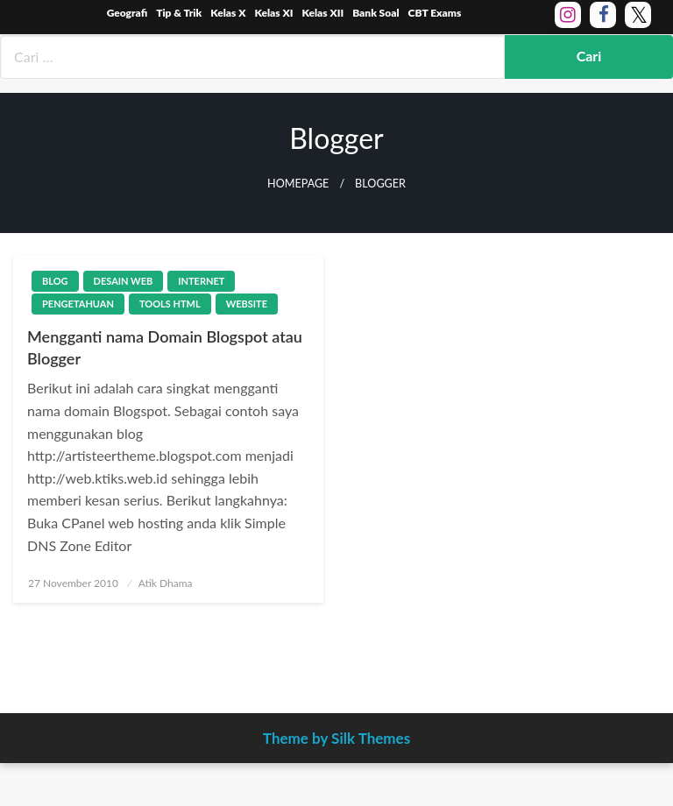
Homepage (298, 183)
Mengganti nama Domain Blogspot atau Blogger (164, 347)
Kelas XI (273, 12)
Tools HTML (170, 303)
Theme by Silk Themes (336, 738)
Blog (55, 280)
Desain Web (123, 280)
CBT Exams (435, 12)
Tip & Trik (179, 12)
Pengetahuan (78, 303)
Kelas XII (322, 12)
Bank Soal (375, 12)
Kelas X (227, 12)
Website (246, 303)
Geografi (127, 12)
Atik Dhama (165, 583)
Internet (201, 280)
